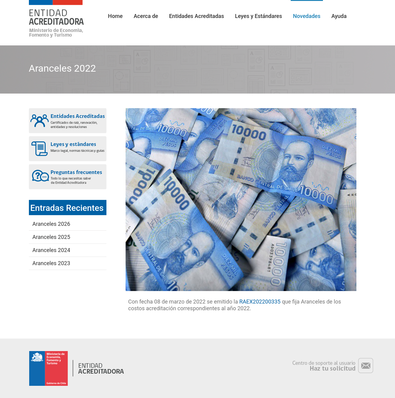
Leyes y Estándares (258, 16)
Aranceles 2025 (51, 237)
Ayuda (339, 16)
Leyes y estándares (67, 148)
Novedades (307, 16)
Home (115, 16)
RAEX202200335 (259, 301)
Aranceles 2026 (51, 224)
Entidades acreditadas (67, 120)
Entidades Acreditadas (196, 16)
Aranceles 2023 (51, 263)
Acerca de (145, 16)
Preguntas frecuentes (67, 176)
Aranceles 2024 (51, 250)
